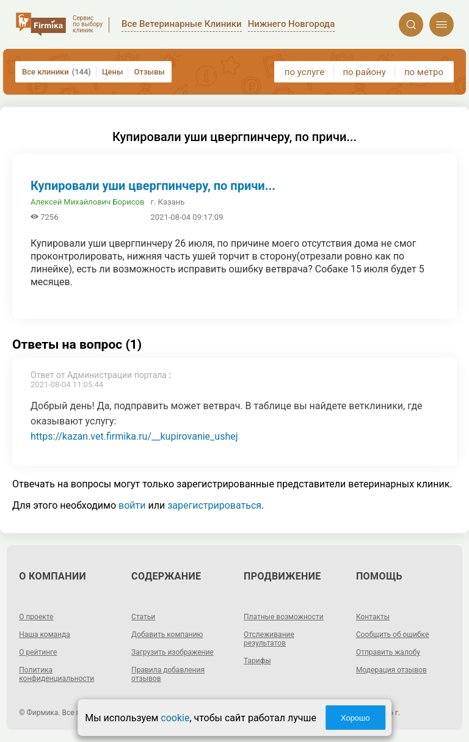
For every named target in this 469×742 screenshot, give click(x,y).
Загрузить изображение (172, 652)
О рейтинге (38, 652)
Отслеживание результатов (269, 638)
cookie (175, 718)
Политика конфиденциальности (56, 674)
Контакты (373, 617)
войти (131, 505)
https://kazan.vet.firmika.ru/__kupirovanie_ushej (134, 436)
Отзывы (149, 71)
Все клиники (56, 71)
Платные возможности (284, 617)
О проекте (36, 617)
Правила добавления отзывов (168, 674)
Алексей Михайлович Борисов (87, 201)
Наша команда (44, 634)
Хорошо (355, 717)
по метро (423, 72)
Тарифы (257, 661)
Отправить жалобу (388, 652)
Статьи (143, 617)
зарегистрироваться (214, 505)
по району (364, 72)
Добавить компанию (167, 634)
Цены (112, 71)
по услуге (305, 72)
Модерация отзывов (391, 670)
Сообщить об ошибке (392, 634)
